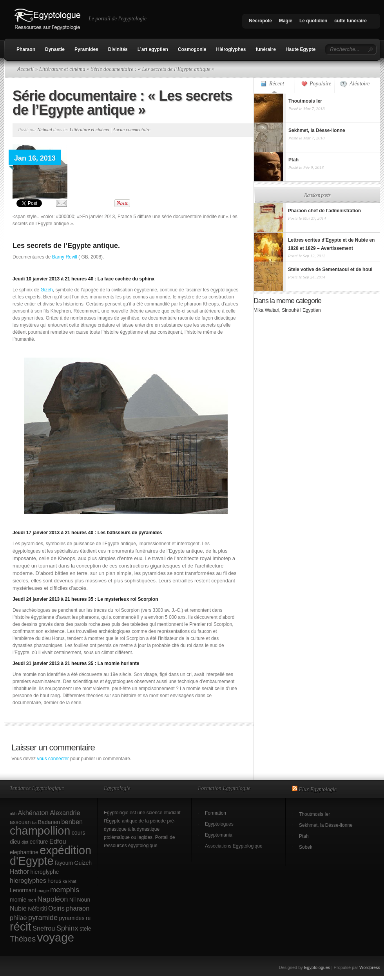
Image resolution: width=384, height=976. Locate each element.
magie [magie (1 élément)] (43, 890)
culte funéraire (350, 20)
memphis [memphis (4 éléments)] (64, 890)
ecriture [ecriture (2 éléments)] (39, 842)
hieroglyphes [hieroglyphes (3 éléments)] (28, 880)
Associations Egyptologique (234, 846)
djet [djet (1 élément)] (25, 842)
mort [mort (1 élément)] (32, 900)
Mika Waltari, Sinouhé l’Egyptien (287, 310)
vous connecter (53, 758)
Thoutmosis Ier (314, 814)
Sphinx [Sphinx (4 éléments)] (67, 928)
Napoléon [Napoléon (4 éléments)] (52, 899)
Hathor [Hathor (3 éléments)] (19, 871)
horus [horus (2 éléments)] (54, 881)
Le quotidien (313, 20)
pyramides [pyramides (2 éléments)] (72, 918)
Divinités (118, 49)
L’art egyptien (153, 49)
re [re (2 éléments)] (88, 918)
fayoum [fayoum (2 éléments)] (64, 863)
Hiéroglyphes (231, 49)
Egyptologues (219, 824)
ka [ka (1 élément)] (65, 881)
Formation (215, 813)
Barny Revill (64, 257)
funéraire (266, 49)
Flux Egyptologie (318, 789)
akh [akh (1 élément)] (13, 813)
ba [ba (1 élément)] (34, 822)
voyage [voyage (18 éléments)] (55, 937)
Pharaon (25, 49)
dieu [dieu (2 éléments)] (15, 842)
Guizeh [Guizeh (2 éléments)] (83, 863)
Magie (285, 20)
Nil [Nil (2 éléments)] (72, 899)
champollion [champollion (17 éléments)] (40, 830)
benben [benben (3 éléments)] (72, 821)
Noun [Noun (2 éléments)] (84, 899)
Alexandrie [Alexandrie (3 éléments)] (65, 812)
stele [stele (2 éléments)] (85, 928)
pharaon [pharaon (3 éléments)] (77, 908)
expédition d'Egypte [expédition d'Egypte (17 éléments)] (50, 855)
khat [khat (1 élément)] (72, 881)
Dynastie (55, 49)
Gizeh (46, 290)
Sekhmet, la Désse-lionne (326, 825)
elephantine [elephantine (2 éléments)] (24, 852)
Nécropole (260, 20)
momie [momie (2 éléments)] (18, 899)
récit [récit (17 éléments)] (20, 926)
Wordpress (369, 967)
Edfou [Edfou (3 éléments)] (57, 841)
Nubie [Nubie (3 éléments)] (18, 908)
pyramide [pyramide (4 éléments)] (43, 917)
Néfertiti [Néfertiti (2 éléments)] (37, 909)
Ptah (304, 836)
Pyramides (86, 49)
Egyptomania (218, 835)
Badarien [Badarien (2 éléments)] (49, 822)
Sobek (305, 847)
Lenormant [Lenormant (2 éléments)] (23, 890)
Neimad (44, 129)
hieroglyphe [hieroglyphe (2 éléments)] (45, 872)
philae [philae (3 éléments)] (18, 917)
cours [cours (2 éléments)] (78, 833)
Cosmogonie (192, 49)
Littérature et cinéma (62, 69)
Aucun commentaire (131, 129)
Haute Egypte (301, 49)
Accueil (25, 69)
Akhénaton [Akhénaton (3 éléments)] (33, 812)
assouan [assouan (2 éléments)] (20, 822)
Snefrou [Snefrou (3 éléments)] (44, 928)
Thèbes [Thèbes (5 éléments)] (23, 938)
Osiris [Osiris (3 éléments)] (56, 908)
